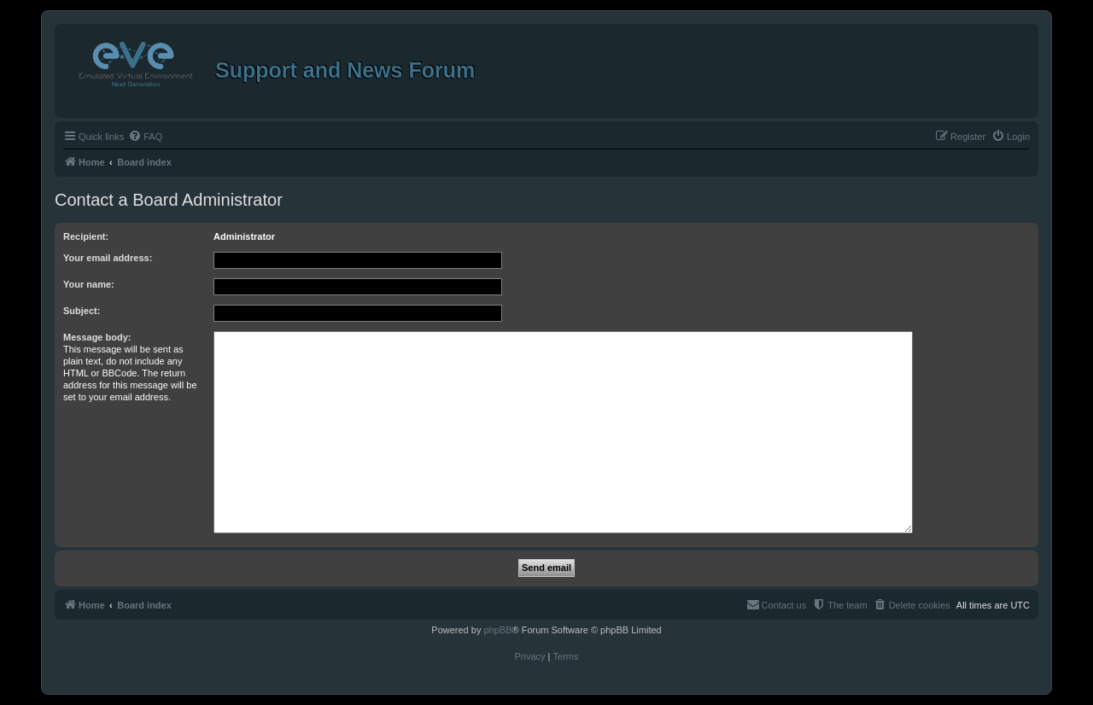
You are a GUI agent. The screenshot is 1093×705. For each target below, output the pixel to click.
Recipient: (85, 236)
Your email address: (107, 258)
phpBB (497, 630)
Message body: (97, 337)
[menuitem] (145, 136)
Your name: (88, 284)
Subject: (81, 311)
